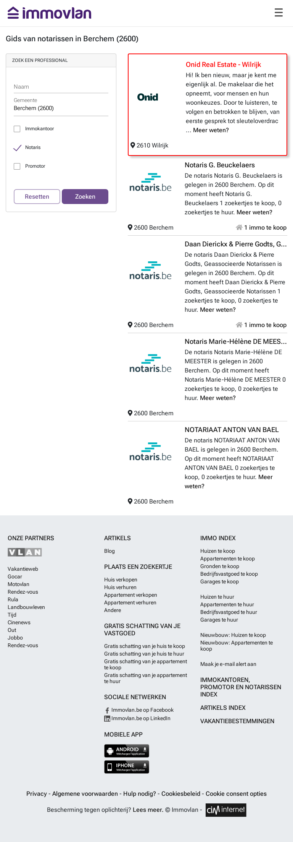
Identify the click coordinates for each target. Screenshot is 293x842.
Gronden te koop (219, 566)
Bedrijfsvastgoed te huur (228, 612)
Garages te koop (219, 581)
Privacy (37, 793)
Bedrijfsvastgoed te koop (229, 574)
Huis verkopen (120, 579)
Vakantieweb (23, 569)
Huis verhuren (120, 587)
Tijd (12, 615)
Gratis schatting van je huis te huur (144, 654)
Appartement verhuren (130, 602)
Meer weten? (211, 130)
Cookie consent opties (236, 793)
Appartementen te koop (227, 558)
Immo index (218, 538)
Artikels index (223, 707)
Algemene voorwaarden (85, 793)
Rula (13, 599)
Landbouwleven (26, 607)
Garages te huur (219, 620)
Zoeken (85, 196)
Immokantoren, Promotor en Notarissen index (240, 687)
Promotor (35, 166)
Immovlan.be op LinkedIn (137, 718)
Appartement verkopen (130, 595)
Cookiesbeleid (181, 793)
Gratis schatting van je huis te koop (144, 646)
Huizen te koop (217, 551)
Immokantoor (39, 128)
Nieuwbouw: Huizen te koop (233, 635)
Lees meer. (148, 809)
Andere (112, 610)
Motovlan (18, 584)
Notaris (32, 147)
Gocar (15, 576)
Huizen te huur (217, 597)
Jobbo (15, 638)
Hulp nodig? (140, 793)
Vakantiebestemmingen (237, 721)
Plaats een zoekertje (138, 566)
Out (12, 630)
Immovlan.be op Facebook (139, 710)
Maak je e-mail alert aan (228, 664)
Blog (109, 551)
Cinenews (19, 622)
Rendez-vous (23, 592)
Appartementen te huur (227, 604)
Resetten (37, 196)
